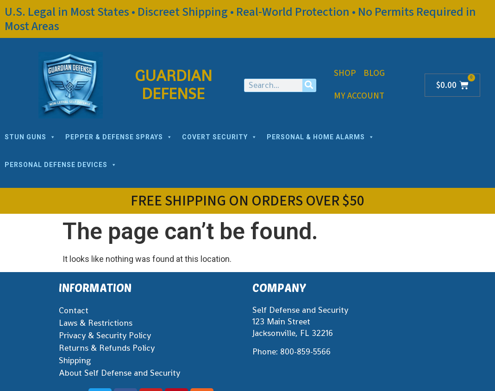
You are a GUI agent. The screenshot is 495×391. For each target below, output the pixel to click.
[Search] (309, 85)
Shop (345, 73)
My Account (359, 96)
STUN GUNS (30, 137)
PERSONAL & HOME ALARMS (321, 137)
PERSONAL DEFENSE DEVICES (61, 164)
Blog (374, 73)
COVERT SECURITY (219, 137)
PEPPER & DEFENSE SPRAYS (119, 137)
